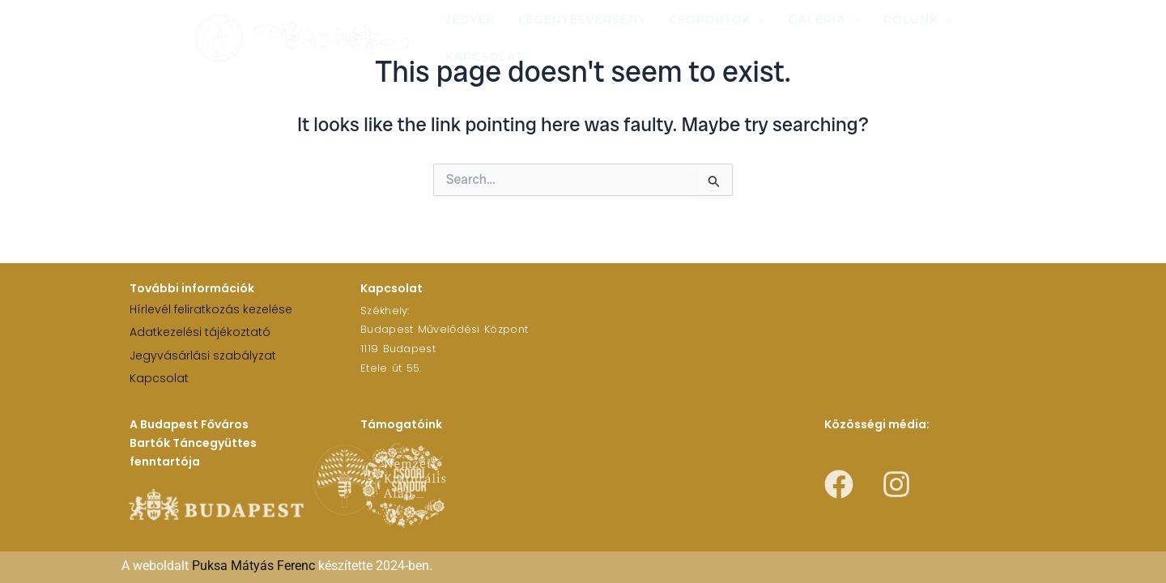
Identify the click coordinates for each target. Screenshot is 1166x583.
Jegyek (470, 19)
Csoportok (717, 19)
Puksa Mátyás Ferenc (253, 565)
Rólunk (918, 19)
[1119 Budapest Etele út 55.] (790, 337)
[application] (758, 19)
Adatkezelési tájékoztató (200, 332)
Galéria (825, 19)
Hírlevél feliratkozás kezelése (211, 309)
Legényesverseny (582, 19)
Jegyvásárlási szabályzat (203, 355)
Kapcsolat (484, 56)
